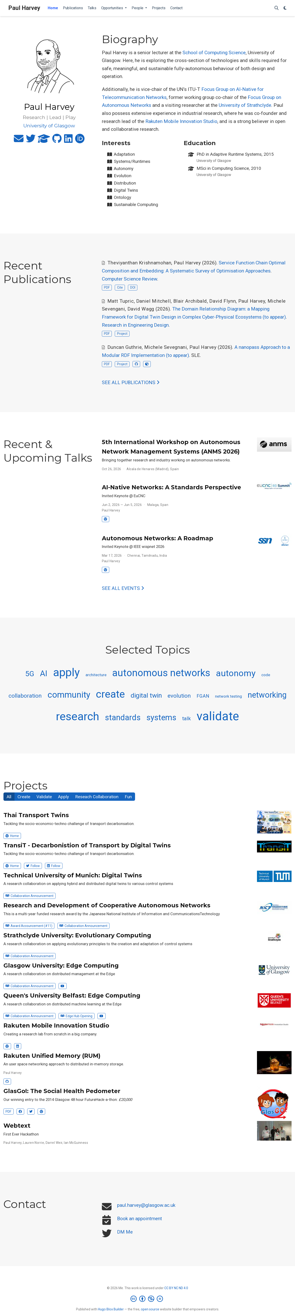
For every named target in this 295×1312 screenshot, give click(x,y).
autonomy (236, 673)
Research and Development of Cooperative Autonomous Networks (106, 905)
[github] (57, 140)
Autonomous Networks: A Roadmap (157, 538)
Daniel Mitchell (153, 301)
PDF (107, 287)
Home (12, 836)
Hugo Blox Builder (111, 1309)
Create (24, 796)
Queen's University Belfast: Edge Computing (71, 995)
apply (66, 672)
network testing (228, 696)
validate (218, 716)
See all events (123, 588)
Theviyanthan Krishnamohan (139, 263)
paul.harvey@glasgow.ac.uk (146, 1205)
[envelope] (19, 140)
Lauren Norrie (33, 1143)
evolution (179, 696)
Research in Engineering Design (135, 325)
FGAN (203, 696)
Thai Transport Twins (36, 815)
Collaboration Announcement (29, 896)
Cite (120, 287)
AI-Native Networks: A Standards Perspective (171, 487)
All (9, 796)
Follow (33, 866)
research (77, 716)
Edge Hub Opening (76, 1016)
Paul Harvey (24, 8)
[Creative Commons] (147, 1299)
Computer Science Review (129, 279)
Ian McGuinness (76, 1143)
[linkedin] (68, 140)
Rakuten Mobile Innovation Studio (181, 121)
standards (123, 717)
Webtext (16, 1125)
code (265, 674)
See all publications (130, 382)
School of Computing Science (214, 52)
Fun (128, 796)
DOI (132, 287)
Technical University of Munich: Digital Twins (72, 875)
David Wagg (140, 309)
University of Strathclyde (245, 105)
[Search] (276, 8)
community (68, 695)
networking (267, 694)
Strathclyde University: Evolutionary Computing (77, 935)
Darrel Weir (54, 1143)
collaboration (25, 696)
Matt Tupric (120, 301)
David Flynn (222, 301)
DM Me (125, 1232)
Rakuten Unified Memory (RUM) (51, 1055)
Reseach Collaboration (96, 796)
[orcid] (80, 140)
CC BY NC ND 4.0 (176, 1288)
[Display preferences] (285, 8)
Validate (44, 796)
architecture (96, 674)
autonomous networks (161, 672)
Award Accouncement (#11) (29, 926)
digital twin (146, 695)
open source (150, 1309)
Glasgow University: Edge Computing (61, 965)
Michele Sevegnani (165, 347)
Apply (63, 796)
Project (122, 333)
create (110, 694)
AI (43, 673)
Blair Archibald (190, 301)
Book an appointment (139, 1218)
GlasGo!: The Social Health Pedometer (61, 1091)
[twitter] (30, 140)
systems (161, 717)
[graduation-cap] (44, 140)
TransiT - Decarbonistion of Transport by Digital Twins (87, 845)
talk (186, 718)
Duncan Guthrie (124, 347)
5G (29, 673)
